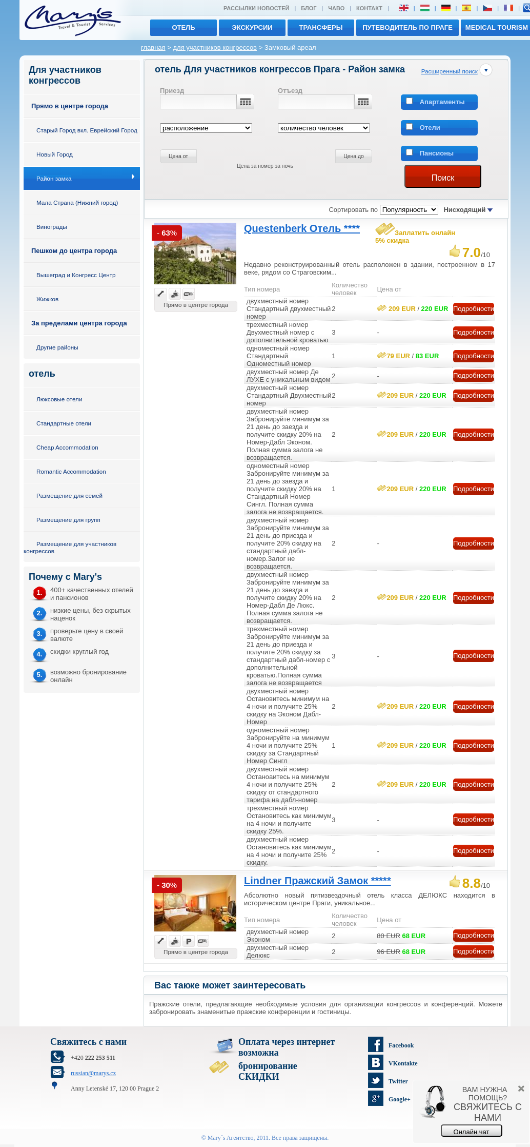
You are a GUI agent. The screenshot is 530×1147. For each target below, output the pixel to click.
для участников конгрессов (215, 47)
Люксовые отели (59, 399)
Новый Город (54, 154)
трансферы (321, 27)
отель (183, 27)
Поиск (443, 177)
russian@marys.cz (93, 1073)
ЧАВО (336, 8)
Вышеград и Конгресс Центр (76, 274)
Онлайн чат (472, 1132)
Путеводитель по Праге (407, 27)
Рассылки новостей (256, 8)
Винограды (51, 226)
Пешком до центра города (74, 251)
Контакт (369, 8)
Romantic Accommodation (71, 471)
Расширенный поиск (449, 71)
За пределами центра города (79, 323)
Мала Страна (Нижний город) (77, 202)
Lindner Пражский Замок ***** (317, 880)
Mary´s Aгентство (231, 1137)
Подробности (473, 309)
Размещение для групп (68, 519)
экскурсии (252, 27)
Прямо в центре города (69, 106)
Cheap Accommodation (67, 447)
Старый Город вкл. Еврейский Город (86, 130)
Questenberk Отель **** (302, 228)
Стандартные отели (63, 423)
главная (153, 47)
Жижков (47, 299)
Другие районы (57, 347)
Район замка (53, 178)
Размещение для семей (69, 495)
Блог (308, 8)
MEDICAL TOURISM (496, 27)
